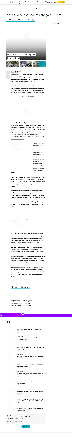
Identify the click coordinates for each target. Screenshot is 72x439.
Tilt (36, 7)
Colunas (45, 1)
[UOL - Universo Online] (13, 2)
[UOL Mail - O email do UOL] (51, 2)
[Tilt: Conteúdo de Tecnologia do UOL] (10, 2)
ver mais (26, 426)
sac (48, 2)
